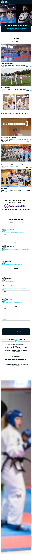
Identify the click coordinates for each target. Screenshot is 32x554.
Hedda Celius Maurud (14, 288)
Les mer (27, 66)
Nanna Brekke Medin (5, 238)
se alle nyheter (15, 41)
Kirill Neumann (15, 232)
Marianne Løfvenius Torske (18, 264)
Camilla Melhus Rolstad (9, 264)
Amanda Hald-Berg (17, 249)
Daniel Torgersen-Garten (26, 275)
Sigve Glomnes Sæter (9, 232)
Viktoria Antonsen (23, 249)
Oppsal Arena (4, 230)
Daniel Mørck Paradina (5, 249)
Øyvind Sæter (4, 288)
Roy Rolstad (3, 264)
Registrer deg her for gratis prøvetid (16, 28)
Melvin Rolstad (8, 288)
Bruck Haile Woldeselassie (22, 288)
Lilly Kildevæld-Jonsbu (18, 275)
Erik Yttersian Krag (21, 232)
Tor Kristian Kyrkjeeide (5, 295)
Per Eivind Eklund (10, 281)
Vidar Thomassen (4, 281)
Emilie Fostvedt (12, 275)
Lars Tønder (3, 232)
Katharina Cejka (11, 249)
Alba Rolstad (11, 295)
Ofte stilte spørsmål (14, 332)
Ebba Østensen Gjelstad (5, 275)
